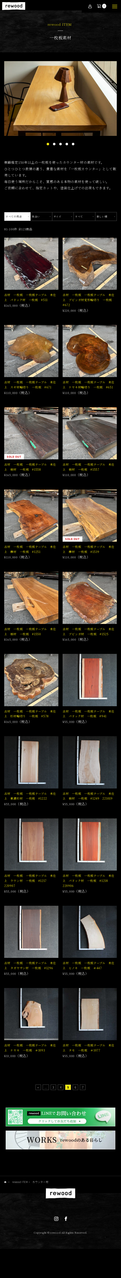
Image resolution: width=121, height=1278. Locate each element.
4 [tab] (67, 144)
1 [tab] (48, 144)
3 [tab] (60, 144)
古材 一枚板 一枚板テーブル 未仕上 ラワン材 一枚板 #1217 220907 (30, 895)
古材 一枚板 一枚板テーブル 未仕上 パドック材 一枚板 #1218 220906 (89, 895)
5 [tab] (73, 144)
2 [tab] (54, 144)
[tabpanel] (60, 98)
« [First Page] (38, 1106)
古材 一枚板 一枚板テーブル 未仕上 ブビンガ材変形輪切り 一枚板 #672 (89, 302)
